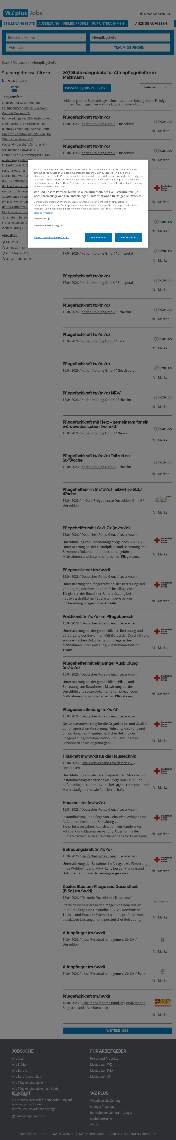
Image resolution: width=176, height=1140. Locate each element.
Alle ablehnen (98, 237)
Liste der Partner (43, 212)
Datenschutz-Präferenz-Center (51, 237)
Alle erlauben (128, 237)
